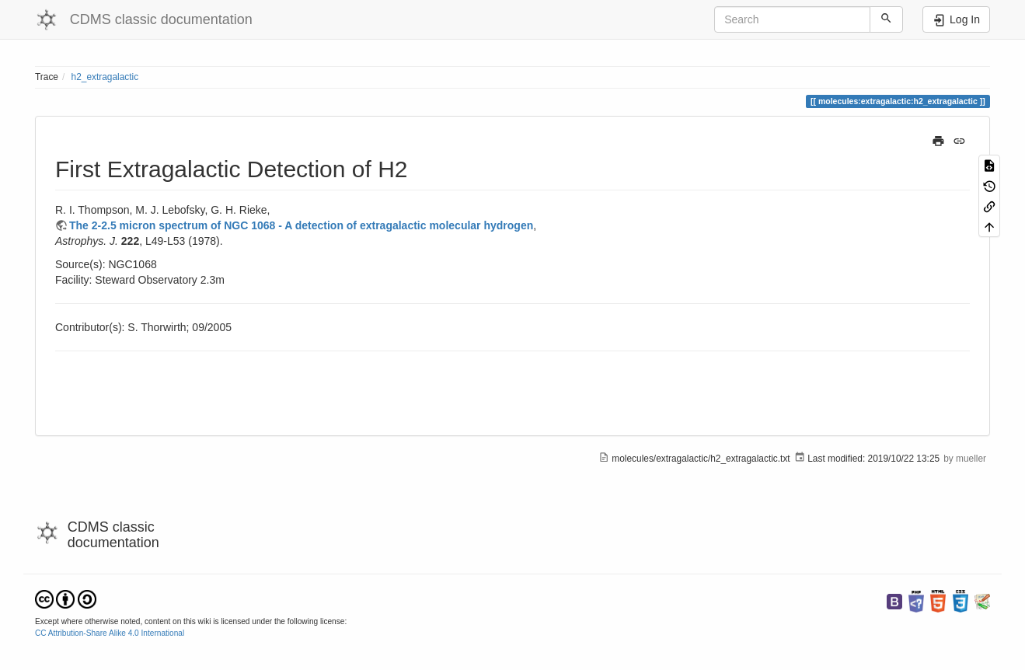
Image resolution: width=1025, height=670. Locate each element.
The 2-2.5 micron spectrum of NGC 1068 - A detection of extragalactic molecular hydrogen (301, 225)
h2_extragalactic (105, 77)
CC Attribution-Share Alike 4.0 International (109, 633)
